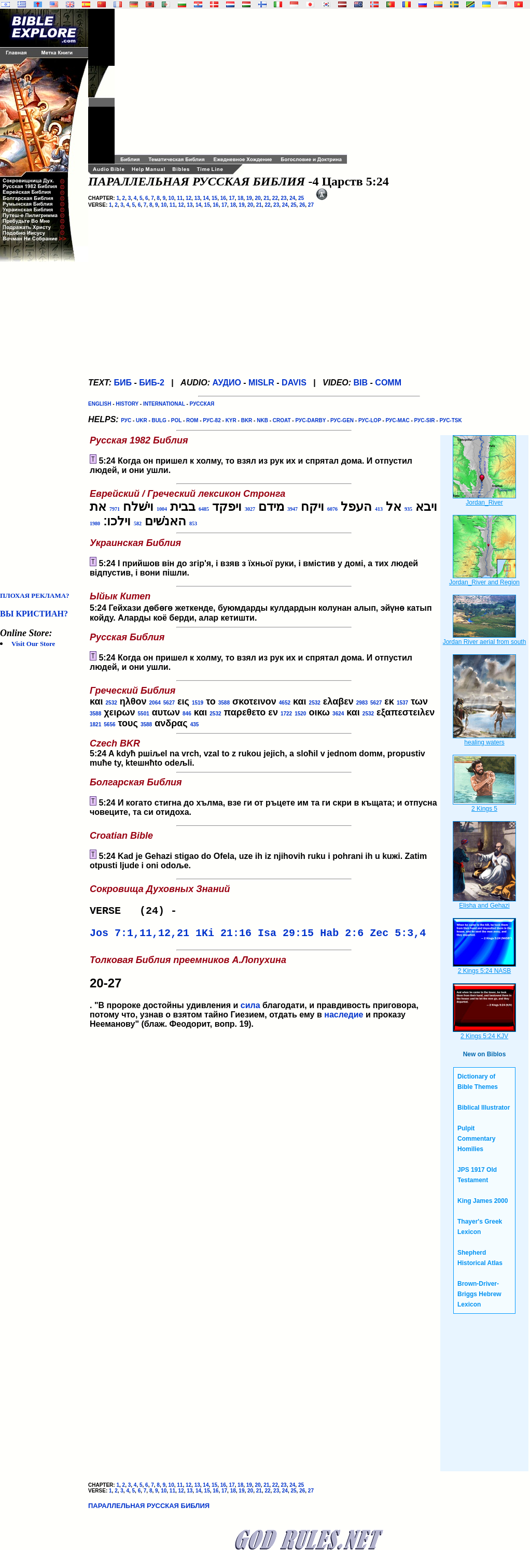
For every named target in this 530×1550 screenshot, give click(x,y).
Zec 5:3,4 (398, 936)
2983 (362, 703)
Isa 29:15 (286, 936)
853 (193, 523)
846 (187, 713)
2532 (111, 703)
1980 (95, 523)
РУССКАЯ (202, 404)
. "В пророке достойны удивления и (264, 984)
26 (302, 205)
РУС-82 (211, 420)
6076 (332, 509)
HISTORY (127, 404)
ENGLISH (99, 404)
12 (188, 198)
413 (379, 509)
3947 (292, 509)
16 (223, 198)
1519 (197, 703)
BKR (247, 420)
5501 (143, 713)
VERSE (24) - (136, 912)
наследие (343, 1018)
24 (292, 198)
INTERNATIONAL (164, 404)
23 (284, 198)
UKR (141, 420)
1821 (95, 724)
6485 (204, 509)
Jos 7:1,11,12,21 (139, 936)
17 (231, 198)
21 (266, 198)
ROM (192, 420)
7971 (114, 509)
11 (180, 198)
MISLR (261, 382)
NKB (262, 420)
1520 (300, 713)
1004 (162, 509)
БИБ (123, 382)
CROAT (282, 420)
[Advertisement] (41, 426)
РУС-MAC (398, 420)
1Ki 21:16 (224, 936)
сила (250, 1009)
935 (408, 509)
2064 (155, 703)
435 (194, 724)
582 (138, 523)
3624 (338, 713)
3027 (250, 509)
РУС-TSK (450, 420)
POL (176, 420)
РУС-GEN (342, 420)
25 (301, 198)
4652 (284, 703)
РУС (126, 420)
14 (205, 198)
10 (171, 198)
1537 (402, 703)
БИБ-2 (151, 382)
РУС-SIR (424, 420)
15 (214, 198)
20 (257, 198)
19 (249, 198)
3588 (224, 703)
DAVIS (294, 382)
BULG (159, 420)
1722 (286, 713)
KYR (231, 420)
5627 (169, 703)
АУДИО (226, 382)
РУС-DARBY (310, 420)
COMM (388, 382)
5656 (109, 724)
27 (311, 205)
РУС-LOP (369, 420)
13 (197, 198)
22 (275, 198)
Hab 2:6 (342, 936)
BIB (361, 382)
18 (240, 198)
